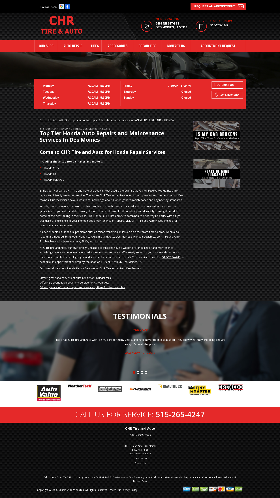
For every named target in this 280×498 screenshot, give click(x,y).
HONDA (169, 120)
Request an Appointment (219, 6)
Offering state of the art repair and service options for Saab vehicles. (82, 287)
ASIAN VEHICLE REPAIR (146, 120)
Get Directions (227, 94)
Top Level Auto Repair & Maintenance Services (99, 120)
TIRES (95, 46)
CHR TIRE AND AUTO (53, 120)
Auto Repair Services (140, 434)
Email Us (224, 84)
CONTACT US (176, 46)
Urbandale (140, 330)
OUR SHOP (46, 46)
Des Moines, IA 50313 (96, 128)
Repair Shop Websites (71, 490)
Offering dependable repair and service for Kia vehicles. (74, 282)
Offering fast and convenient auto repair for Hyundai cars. (75, 278)
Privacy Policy (129, 490)
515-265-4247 (219, 25)
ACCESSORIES (117, 46)
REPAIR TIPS (147, 46)
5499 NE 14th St (71, 128)
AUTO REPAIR (72, 46)
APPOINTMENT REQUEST (218, 46)
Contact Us (140, 463)
